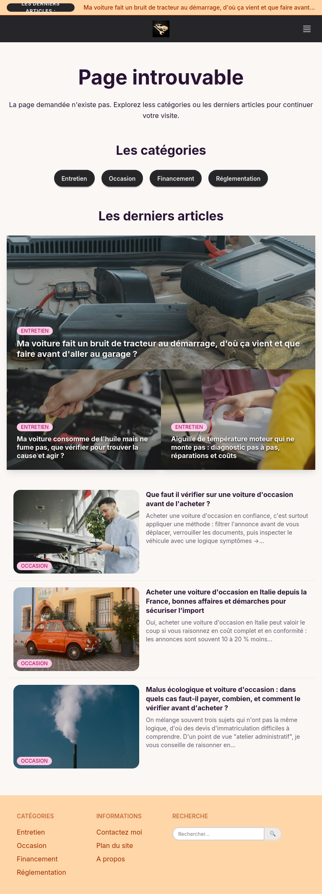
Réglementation (238, 178)
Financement (175, 178)
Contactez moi (119, 832)
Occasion (122, 178)
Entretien (74, 178)
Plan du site (114, 845)
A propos (110, 859)
